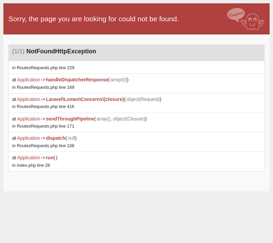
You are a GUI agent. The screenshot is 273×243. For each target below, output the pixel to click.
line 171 (46, 126)
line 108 (46, 145)
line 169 (46, 87)
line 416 (46, 106)
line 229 (46, 67)
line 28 (33, 165)
